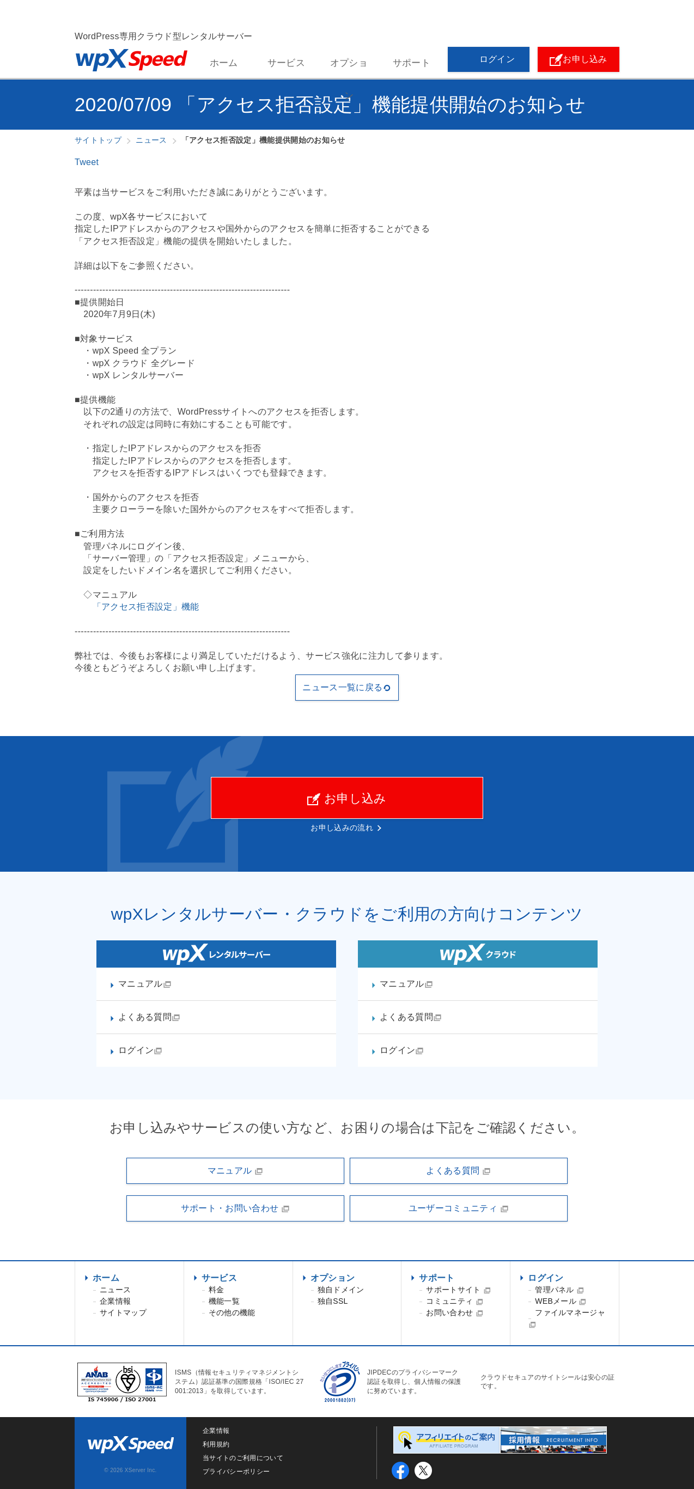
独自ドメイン (341, 1289)
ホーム (224, 63)
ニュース (115, 1289)
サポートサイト (458, 1289)
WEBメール (560, 1301)
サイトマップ (123, 1312)
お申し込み (578, 60)
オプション (349, 69)
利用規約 (216, 1444)
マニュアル (145, 984)
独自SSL (333, 1301)
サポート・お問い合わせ (235, 1208)
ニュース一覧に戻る (346, 687)
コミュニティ (454, 1301)
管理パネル (559, 1289)
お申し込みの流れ (342, 827)
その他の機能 (232, 1312)
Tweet (87, 162)
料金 (216, 1289)
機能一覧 (224, 1301)
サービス (286, 63)
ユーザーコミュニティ (459, 1208)
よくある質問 (149, 1017)
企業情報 (115, 1301)
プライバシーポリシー (236, 1471)
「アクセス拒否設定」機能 (146, 606)
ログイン (489, 60)
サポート (411, 63)
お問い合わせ (454, 1312)
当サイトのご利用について (243, 1458)
